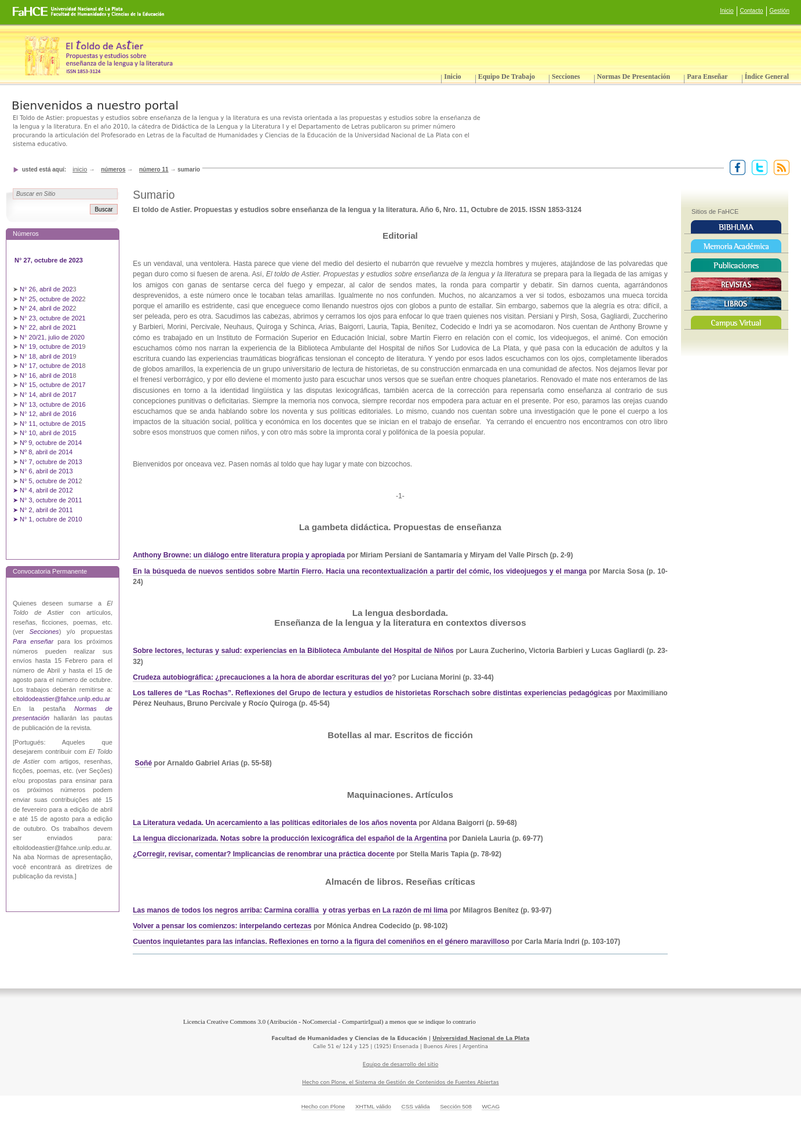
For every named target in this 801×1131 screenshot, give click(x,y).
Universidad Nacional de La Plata (480, 1038)
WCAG (491, 1106)
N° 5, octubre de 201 (49, 480)
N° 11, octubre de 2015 (53, 423)
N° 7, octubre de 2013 (51, 461)
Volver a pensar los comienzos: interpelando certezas (222, 926)
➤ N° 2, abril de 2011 (43, 509)
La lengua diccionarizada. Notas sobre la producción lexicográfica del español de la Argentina (290, 838)
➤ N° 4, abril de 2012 (43, 490)
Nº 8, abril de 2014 (46, 451)
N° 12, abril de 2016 (49, 413)
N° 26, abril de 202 (46, 289)
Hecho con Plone (323, 1106)
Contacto (751, 11)
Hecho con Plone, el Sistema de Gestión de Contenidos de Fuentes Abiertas (400, 1082)
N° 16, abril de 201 (46, 375)
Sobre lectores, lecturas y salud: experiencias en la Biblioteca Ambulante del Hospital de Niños (293, 651)
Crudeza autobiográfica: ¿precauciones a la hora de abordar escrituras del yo (262, 677)
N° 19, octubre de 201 (51, 346)
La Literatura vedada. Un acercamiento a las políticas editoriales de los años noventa (275, 823)
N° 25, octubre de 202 (51, 298)
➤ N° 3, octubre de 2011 (47, 500)
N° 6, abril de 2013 (46, 471)
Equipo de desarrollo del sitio (401, 1064)
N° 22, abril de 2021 (48, 327)
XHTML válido (373, 1106)
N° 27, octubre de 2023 (49, 260)
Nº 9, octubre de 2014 (51, 442)
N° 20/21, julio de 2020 (53, 337)
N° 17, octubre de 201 (51, 365)
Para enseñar (707, 76)
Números (113, 169)
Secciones (566, 76)
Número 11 (154, 169)
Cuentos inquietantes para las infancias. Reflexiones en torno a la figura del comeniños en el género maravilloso (322, 941)
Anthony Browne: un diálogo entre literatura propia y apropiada (239, 555)
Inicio (726, 11)
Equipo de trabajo (506, 76)
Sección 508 (456, 1106)
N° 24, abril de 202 (46, 308)
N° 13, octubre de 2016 (54, 404)
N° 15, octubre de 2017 (53, 384)
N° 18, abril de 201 (46, 356)
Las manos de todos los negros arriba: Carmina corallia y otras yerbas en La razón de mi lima (290, 910)
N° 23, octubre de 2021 (53, 318)
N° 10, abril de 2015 (48, 432)
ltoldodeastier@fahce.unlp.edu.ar (63, 698)
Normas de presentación (633, 76)
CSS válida (415, 1106)
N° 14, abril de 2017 (49, 394)
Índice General (767, 76)
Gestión (779, 11)
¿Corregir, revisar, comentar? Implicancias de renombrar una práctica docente (263, 854)
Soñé (143, 763)
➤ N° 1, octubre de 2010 (47, 519)
